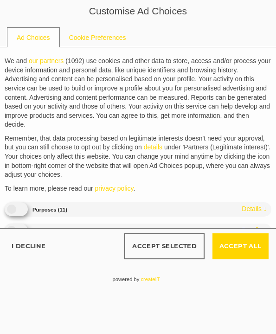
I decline (29, 246)
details (254, 208)
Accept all (240, 246)
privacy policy (114, 188)
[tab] (33, 37)
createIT (150, 279)
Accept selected (164, 246)
